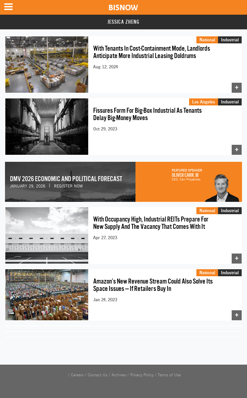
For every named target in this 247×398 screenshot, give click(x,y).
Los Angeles (203, 101)
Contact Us (97, 375)
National (207, 39)
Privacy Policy (141, 375)
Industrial (230, 39)
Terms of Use (169, 375)
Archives (119, 375)
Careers (77, 375)
